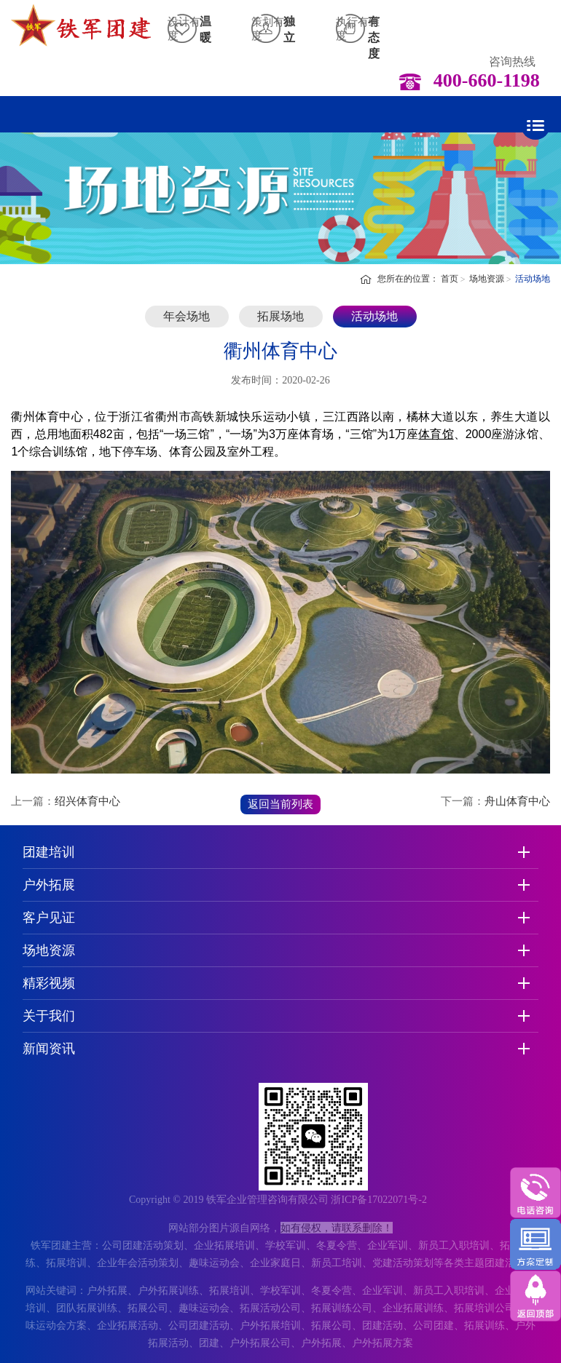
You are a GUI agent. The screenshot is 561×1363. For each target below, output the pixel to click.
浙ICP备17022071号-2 (378, 1199)
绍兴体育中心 (87, 801)
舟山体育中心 (517, 801)
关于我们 (49, 1016)
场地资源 (486, 279)
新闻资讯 (49, 1048)
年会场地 (186, 316)
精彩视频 (49, 983)
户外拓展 (49, 885)
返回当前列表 (280, 804)
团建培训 (49, 852)
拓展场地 (280, 316)
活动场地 (532, 279)
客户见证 (49, 917)
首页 (449, 279)
